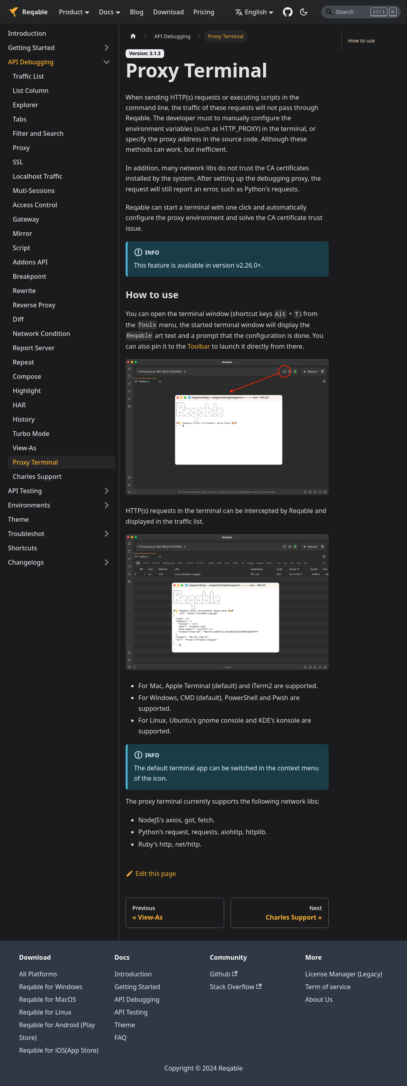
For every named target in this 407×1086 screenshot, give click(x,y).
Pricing (204, 12)
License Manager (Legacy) (343, 974)
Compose (27, 376)
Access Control (35, 205)
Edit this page (151, 873)
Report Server (33, 347)
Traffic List (28, 76)
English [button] (251, 12)
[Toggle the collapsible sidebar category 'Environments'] (106, 505)
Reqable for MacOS (47, 999)
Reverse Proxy (34, 305)
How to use (361, 40)
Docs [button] (106, 12)
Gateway (26, 219)
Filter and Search (38, 133)
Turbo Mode (31, 433)
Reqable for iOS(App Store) (59, 1050)
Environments (29, 505)
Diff (18, 319)
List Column (30, 90)
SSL (18, 162)
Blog (136, 12)
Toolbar (199, 346)
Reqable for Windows (50, 986)
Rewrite (24, 290)
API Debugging (31, 62)
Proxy (21, 147)
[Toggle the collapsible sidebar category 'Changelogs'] (106, 562)
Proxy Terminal (35, 462)
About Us (319, 999)
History (24, 419)
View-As (24, 448)
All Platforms (38, 974)
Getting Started (31, 47)
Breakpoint (29, 276)
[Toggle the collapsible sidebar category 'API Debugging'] (106, 62)
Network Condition (41, 333)
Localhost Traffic (37, 176)
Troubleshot (26, 533)
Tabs (20, 119)
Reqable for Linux (45, 1012)
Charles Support (37, 476)
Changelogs (26, 562)
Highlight (27, 390)
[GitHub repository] (287, 12)
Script (21, 247)
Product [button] (71, 12)
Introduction (27, 33)
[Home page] (133, 36)
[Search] (361, 12)
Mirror (22, 233)
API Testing (25, 490)
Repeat (23, 362)
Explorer (25, 104)
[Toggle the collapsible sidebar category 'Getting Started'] (106, 47)
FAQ (120, 1037)
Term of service (328, 986)
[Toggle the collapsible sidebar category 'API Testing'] (106, 490)
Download (168, 12)
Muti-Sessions (34, 190)
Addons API (30, 262)
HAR (19, 405)
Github (223, 974)
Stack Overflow (236, 986)
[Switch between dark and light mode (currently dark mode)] (303, 12)
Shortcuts (22, 548)
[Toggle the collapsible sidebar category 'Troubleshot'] (106, 533)
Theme (18, 519)
